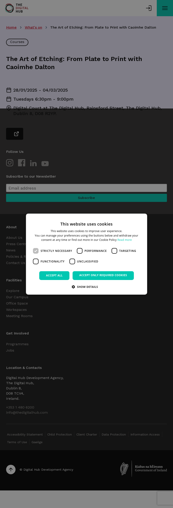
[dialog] (86, 253)
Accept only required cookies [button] (103, 275)
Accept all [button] (54, 275)
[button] (86, 286)
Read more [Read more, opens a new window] (124, 240)
